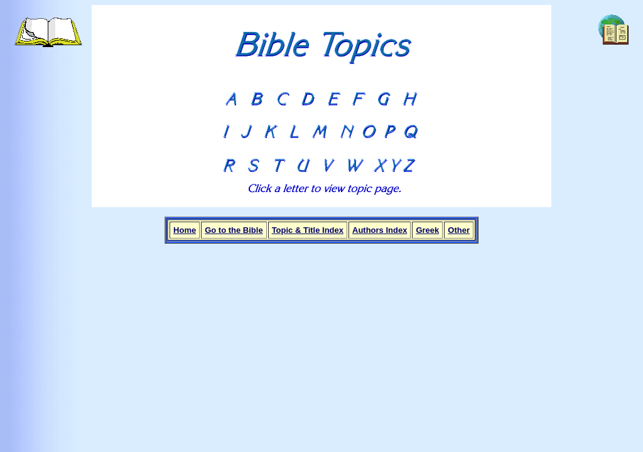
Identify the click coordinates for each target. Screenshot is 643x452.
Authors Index (379, 230)
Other (459, 230)
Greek (427, 230)
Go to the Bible (233, 230)
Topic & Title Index (307, 230)
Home (184, 230)
